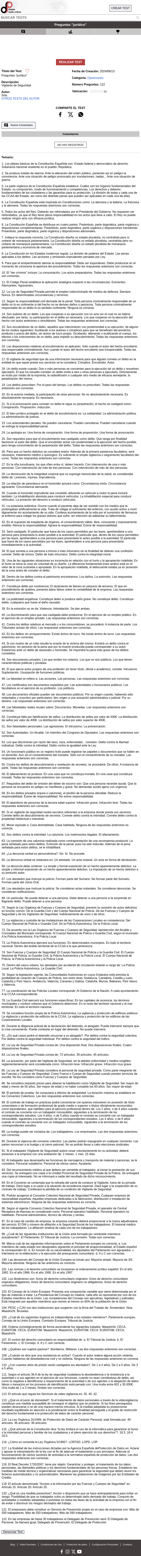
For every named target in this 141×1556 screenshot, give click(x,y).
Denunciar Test (13, 1531)
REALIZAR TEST (70, 62)
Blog (12, 1544)
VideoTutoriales (28, 1544)
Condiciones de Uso (51, 1544)
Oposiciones (95, 77)
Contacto (127, 1544)
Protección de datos (76, 1544)
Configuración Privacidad (105, 1544)
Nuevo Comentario (18, 125)
